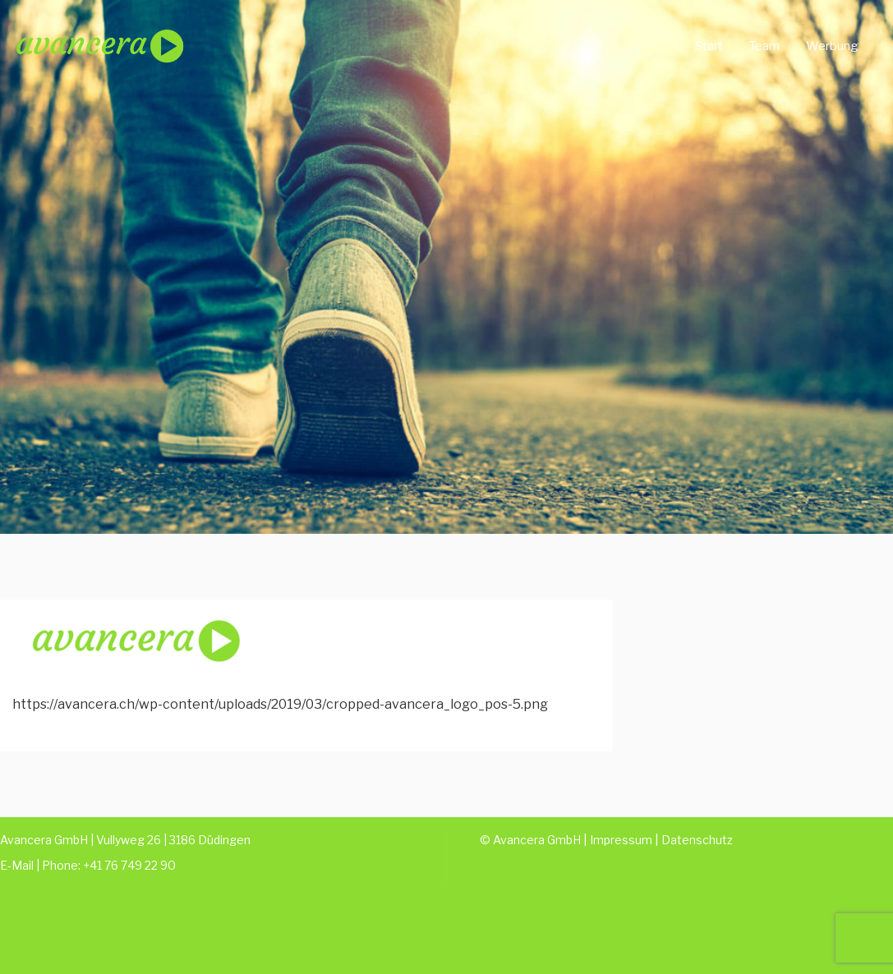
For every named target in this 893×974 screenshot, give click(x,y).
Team (764, 46)
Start (709, 46)
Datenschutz (697, 840)
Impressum (621, 840)
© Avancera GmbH (530, 840)
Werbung (832, 46)
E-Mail (17, 865)
